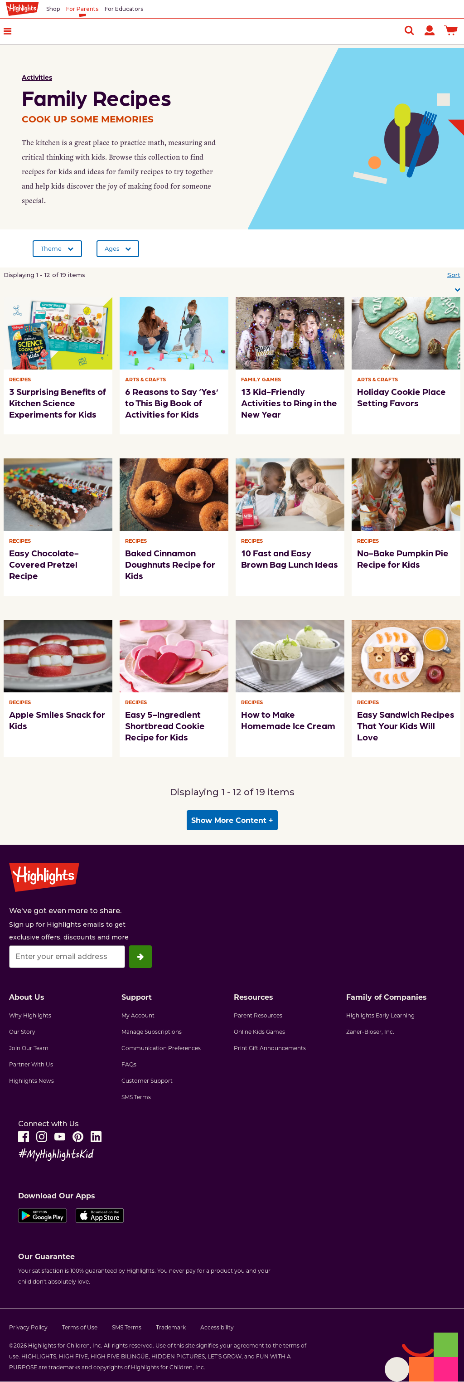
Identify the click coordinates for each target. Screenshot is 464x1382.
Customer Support (147, 1080)
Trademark (171, 1327)
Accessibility (217, 1327)
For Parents (82, 8)
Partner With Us (31, 1064)
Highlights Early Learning (380, 1015)
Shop (53, 8)
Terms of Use (79, 1327)
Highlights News (31, 1080)
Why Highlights (30, 1015)
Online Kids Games (259, 1031)
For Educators (124, 8)
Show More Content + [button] (232, 820)
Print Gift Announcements (270, 1047)
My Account (138, 1015)
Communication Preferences (161, 1047)
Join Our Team (28, 1047)
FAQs (128, 1064)
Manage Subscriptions (151, 1031)
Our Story (22, 1031)
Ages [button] (112, 248)
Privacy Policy (28, 1327)
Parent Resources (258, 1015)
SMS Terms (136, 1096)
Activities (37, 77)
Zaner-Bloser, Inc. (370, 1031)
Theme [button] (51, 248)
